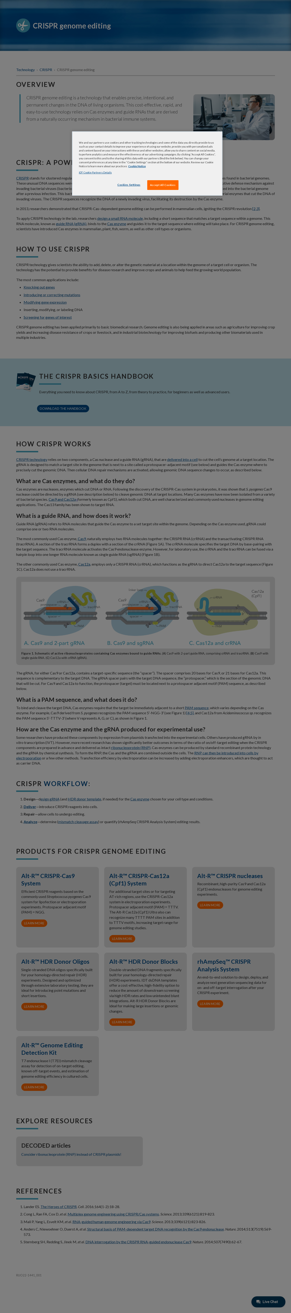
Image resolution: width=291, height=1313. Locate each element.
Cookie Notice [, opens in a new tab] (137, 166)
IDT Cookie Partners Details (95, 172)
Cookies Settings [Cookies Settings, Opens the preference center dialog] (128, 184)
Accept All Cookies (162, 184)
